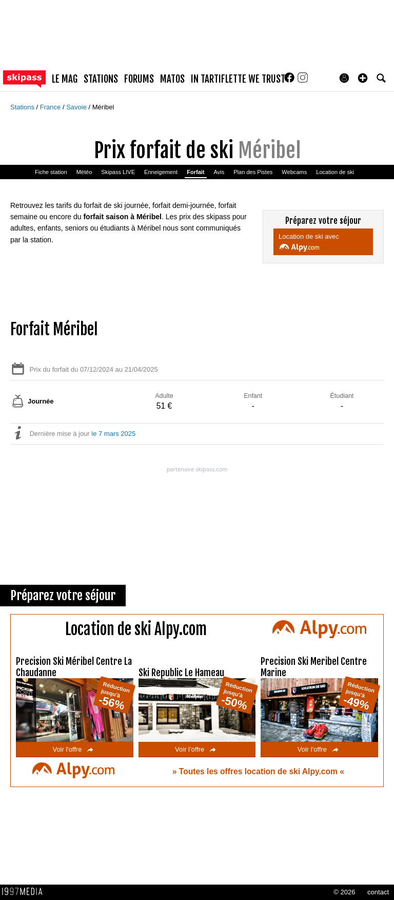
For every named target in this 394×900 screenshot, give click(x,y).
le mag (64, 79)
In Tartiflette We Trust (238, 79)
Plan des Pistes (252, 172)
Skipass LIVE (118, 172)
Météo (84, 172)
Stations (23, 107)
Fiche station (51, 172)
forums (139, 79)
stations (101, 79)
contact (378, 892)
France (51, 107)
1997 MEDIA (25, 892)
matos (172, 79)
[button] (362, 78)
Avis (219, 172)
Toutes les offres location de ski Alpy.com (259, 771)
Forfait (195, 172)
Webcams (294, 172)
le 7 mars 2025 (113, 433)
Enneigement (161, 172)
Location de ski (335, 172)
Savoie (77, 107)
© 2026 (344, 892)
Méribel (103, 107)
